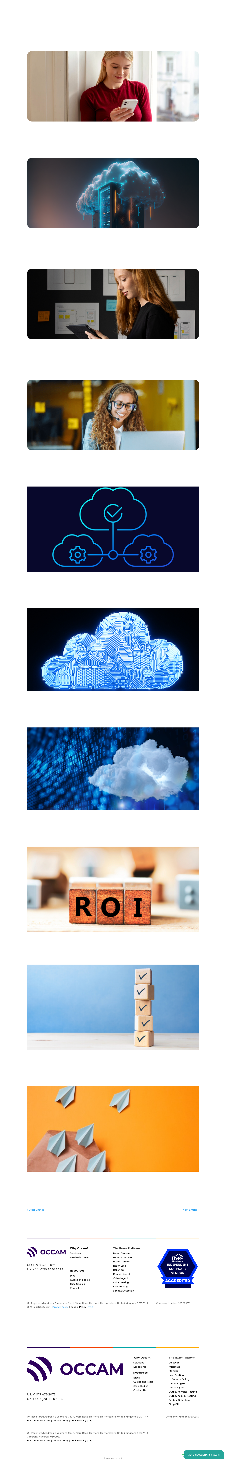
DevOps (122, 462)
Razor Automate (122, 1257)
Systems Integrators (88, 248)
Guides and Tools (80, 1279)
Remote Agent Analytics (88, 137)
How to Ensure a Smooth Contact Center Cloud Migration (86, 698)
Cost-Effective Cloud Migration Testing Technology (80, 817)
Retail (140, 359)
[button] (203, 1454)
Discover (150, 584)
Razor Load (119, 1265)
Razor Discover (122, 1253)
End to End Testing (179, 244)
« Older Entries (35, 1209)
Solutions (81, 16)
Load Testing (157, 133)
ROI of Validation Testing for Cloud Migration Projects (83, 1178)
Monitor (31, 466)
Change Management (133, 355)
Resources (150, 16)
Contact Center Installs (126, 133)
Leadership (139, 1366)
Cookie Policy (78, 1307)
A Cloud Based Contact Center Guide (65, 128)
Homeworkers (120, 944)
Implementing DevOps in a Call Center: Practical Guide (84, 457)
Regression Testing (61, 137)
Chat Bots (85, 133)
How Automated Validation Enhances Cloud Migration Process (92, 1056)
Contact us (76, 1288)
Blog (75, 133)
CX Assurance (159, 244)
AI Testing (50, 133)
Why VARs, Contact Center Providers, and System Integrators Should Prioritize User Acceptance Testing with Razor (108, 348)
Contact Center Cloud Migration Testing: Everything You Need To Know (101, 578)
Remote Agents (112, 137)
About (169, 16)
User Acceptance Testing (184, 359)
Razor (46, 137)
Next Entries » (191, 1209)
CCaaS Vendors (108, 244)
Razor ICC (118, 1270)
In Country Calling (179, 1379)
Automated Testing (84, 355)
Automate (66, 355)
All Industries (64, 133)
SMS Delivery (130, 137)
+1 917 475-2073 (44, 1265)
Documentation (165, 584)
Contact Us (189, 16)
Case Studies (77, 1284)
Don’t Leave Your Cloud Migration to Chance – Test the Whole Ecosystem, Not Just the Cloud (113, 237)
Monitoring (69, 826)
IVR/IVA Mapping (47, 588)
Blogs (136, 1377)
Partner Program (127, 16)
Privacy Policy (60, 1307)
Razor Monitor (121, 1261)
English (145, 133)
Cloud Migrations (101, 133)
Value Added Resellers (114, 248)
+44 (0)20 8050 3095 (48, 1399)
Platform (102, 16)
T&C (90, 1307)
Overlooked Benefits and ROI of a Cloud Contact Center (85, 939)
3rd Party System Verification (59, 244)
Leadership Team (80, 1257)
